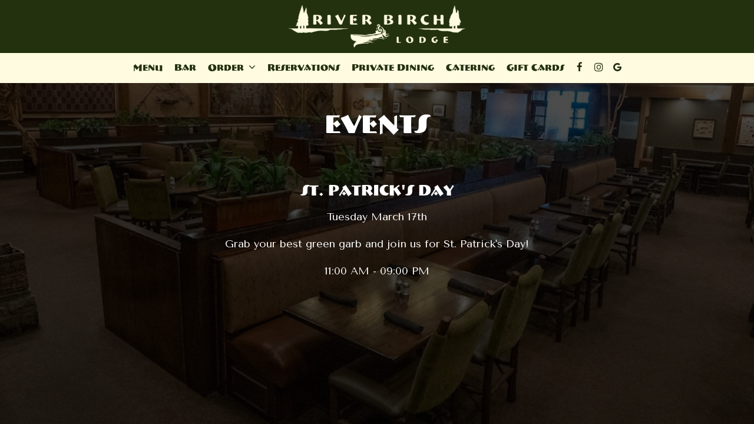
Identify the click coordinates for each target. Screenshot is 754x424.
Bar (185, 67)
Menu (148, 67)
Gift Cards (535, 67)
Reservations (303, 67)
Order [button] (232, 67)
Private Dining (393, 67)
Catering (470, 67)
